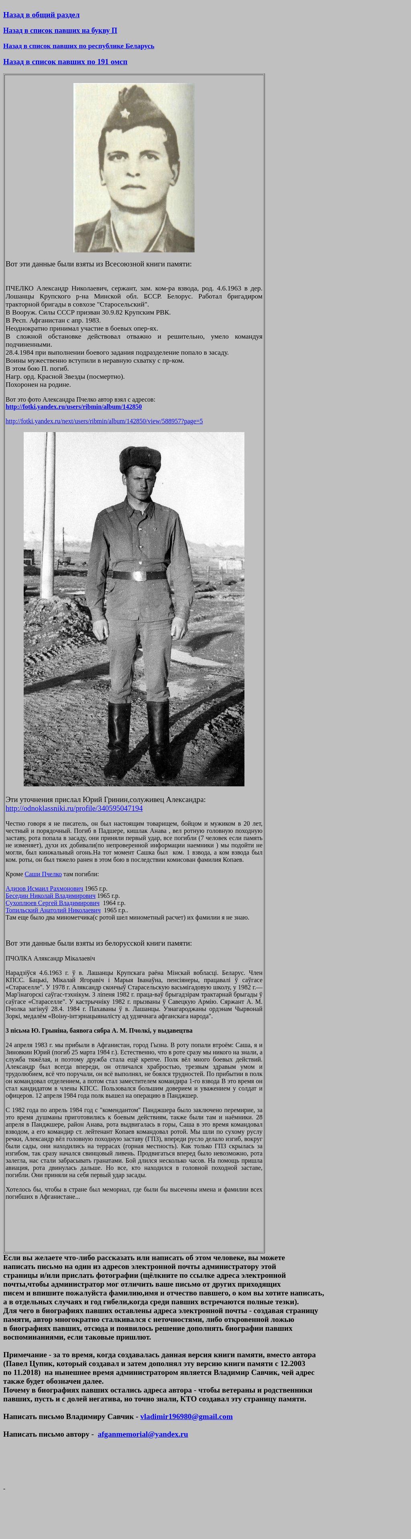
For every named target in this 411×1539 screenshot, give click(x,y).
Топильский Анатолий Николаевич (53, 910)
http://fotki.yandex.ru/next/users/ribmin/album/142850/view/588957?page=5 (104, 421)
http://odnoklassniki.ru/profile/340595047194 (74, 808)
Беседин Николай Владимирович (51, 895)
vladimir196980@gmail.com (186, 1416)
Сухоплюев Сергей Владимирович (53, 902)
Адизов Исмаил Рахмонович (44, 888)
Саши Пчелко (43, 874)
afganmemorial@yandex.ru (143, 1434)
